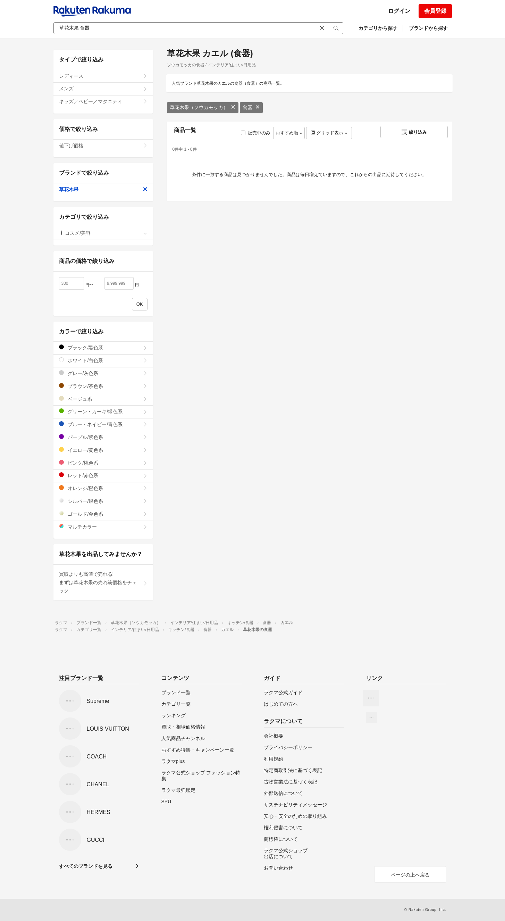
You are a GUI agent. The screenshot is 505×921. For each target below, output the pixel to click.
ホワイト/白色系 (103, 360)
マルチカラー (103, 527)
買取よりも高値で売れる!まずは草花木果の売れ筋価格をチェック (103, 582)
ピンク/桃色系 (103, 463)
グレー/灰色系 (103, 373)
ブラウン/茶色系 (103, 386)
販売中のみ (255, 132)
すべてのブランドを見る (85, 866)
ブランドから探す (428, 28)
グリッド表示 (329, 132)
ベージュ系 (103, 399)
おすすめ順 (289, 132)
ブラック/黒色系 (103, 347)
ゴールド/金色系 (103, 514)
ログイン (399, 11)
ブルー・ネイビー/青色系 (103, 424)
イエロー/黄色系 (103, 450)
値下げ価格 (103, 145)
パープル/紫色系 (103, 437)
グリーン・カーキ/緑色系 (103, 411)
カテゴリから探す (378, 28)
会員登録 (435, 11)
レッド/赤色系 (103, 475)
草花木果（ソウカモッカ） (203, 107)
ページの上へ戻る (410, 875)
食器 (251, 107)
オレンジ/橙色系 (103, 488)
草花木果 (103, 189)
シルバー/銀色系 (103, 501)
